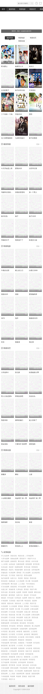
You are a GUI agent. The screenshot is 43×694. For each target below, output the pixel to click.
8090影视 (4, 626)
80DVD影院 (29, 637)
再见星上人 (19, 546)
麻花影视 (4, 645)
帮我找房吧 (19, 396)
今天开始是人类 (6, 168)
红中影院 (12, 634)
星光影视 (12, 592)
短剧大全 (13, 578)
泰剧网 (38, 598)
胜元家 (17, 372)
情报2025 (4, 294)
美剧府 (11, 567)
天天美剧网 (19, 671)
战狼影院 (13, 561)
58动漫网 (34, 581)
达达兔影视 (36, 573)
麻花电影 (4, 595)
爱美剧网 (4, 673)
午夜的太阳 (5, 270)
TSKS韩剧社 (30, 584)
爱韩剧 (19, 573)
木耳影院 (4, 631)
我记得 (31, 342)
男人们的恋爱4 (6, 396)
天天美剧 (12, 575)
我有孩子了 (19, 240)
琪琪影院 (34, 567)
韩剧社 (11, 671)
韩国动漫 (21, 41)
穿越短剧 (4, 573)
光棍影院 (21, 643)
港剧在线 (10, 603)
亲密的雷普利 (20, 192)
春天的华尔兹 (20, 90)
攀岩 (16, 474)
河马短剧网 (22, 587)
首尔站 (17, 522)
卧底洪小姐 (33, 240)
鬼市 (16, 318)
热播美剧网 (20, 564)
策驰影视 (12, 589)
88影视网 (13, 648)
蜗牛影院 (13, 643)
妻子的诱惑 (33, 138)
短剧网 (18, 592)
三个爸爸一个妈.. (7, 114)
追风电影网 (33, 629)
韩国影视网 (19, 570)
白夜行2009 (33, 270)
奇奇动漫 (27, 567)
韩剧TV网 (33, 589)
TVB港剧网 (5, 676)
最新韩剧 (12, 9)
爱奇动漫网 (14, 668)
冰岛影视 (29, 648)
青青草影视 (13, 637)
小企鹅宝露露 (6, 498)
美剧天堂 (30, 587)
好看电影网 (13, 640)
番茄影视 (4, 651)
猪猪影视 (27, 657)
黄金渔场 (4, 444)
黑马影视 (30, 623)
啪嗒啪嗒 (4, 522)
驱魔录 (3, 474)
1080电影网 (5, 584)
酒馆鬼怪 (32, 444)
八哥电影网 (29, 556)
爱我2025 (18, 168)
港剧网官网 (20, 673)
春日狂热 (4, 216)
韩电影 (38, 668)
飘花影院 (34, 634)
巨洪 (2, 342)
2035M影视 (14, 623)
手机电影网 (5, 643)
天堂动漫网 (5, 668)
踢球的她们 (19, 420)
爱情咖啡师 (33, 294)
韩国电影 (22, 9)
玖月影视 (19, 634)
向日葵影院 (5, 629)
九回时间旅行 (20, 138)
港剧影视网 (35, 673)
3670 (3, 318)
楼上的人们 (19, 270)
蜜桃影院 (27, 626)
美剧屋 (20, 578)
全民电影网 (35, 570)
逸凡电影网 (5, 578)
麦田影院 (4, 657)
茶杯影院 (21, 651)
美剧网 (24, 592)
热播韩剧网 (19, 567)
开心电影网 (28, 645)
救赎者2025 (33, 318)
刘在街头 (32, 396)
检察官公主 (19, 66)
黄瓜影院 (23, 623)
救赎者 (17, 342)
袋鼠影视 (13, 587)
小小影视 (19, 645)
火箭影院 (4, 640)
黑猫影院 (21, 640)
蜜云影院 (12, 631)
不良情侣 (32, 90)
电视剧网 (21, 648)
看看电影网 (5, 623)
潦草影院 (20, 626)
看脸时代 (4, 546)
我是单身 (4, 420)
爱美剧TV (22, 558)
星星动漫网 (28, 575)
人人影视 (4, 564)
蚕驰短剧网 (14, 558)
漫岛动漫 (27, 570)
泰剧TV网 (20, 601)
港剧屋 (3, 603)
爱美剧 (26, 589)
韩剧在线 (21, 556)
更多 (39, 144)
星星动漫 (35, 612)
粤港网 (12, 676)
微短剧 (26, 595)
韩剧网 (30, 592)
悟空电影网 (5, 659)
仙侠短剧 (12, 564)
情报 (16, 294)
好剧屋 (21, 654)
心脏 (30, 474)
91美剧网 (12, 573)
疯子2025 (32, 216)
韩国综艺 (32, 9)
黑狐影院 (4, 634)
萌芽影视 (36, 648)
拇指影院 (28, 640)
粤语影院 (27, 601)
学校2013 (18, 114)
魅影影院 (26, 631)
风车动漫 (4, 592)
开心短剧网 (5, 556)
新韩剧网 (28, 564)
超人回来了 (33, 420)
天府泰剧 (12, 601)
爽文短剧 (14, 584)
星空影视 (36, 564)
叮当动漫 (12, 612)
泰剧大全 (31, 598)
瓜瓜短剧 (4, 567)
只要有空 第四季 (21, 444)
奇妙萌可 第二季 (35, 498)
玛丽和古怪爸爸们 (7, 192)
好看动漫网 (34, 609)
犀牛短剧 (4, 575)
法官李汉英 (33, 168)
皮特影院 (27, 634)
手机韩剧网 (23, 668)
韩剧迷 (26, 578)
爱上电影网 (36, 626)
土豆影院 (34, 631)
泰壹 (30, 522)
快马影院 (36, 643)
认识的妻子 (5, 90)
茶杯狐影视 (29, 654)
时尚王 (31, 66)
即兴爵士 (4, 66)
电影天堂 (28, 651)
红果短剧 (19, 589)
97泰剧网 (4, 601)
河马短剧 (33, 595)
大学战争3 (4, 372)
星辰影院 (30, 662)
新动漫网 (4, 612)
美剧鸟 (11, 570)
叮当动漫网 (5, 587)
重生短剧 (21, 561)
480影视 (19, 631)
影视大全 (19, 657)
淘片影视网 (28, 620)
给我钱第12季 (34, 372)
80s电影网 (14, 654)
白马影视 (21, 637)
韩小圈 (27, 581)
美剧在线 (13, 556)
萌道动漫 (33, 578)
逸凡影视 (12, 645)
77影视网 (28, 643)
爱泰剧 (24, 676)
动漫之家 (4, 589)
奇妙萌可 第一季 (21, 498)
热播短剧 (12, 581)
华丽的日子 (5, 240)
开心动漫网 (26, 573)
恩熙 (30, 114)
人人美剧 (21, 584)
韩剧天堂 (19, 575)
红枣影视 (4, 637)
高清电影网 (14, 629)
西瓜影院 (4, 581)
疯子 (16, 216)
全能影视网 (23, 629)
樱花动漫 (37, 592)
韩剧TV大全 (32, 558)
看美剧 (27, 561)
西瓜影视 (13, 662)
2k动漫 (18, 665)
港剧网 (34, 601)
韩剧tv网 (32, 668)
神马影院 (12, 626)
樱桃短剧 (4, 570)
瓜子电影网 (5, 662)
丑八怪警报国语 (6, 138)
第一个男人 (33, 192)
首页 (3, 9)
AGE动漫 (34, 561)
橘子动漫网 (5, 561)
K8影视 (37, 637)
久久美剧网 (20, 581)
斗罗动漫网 (5, 558)
